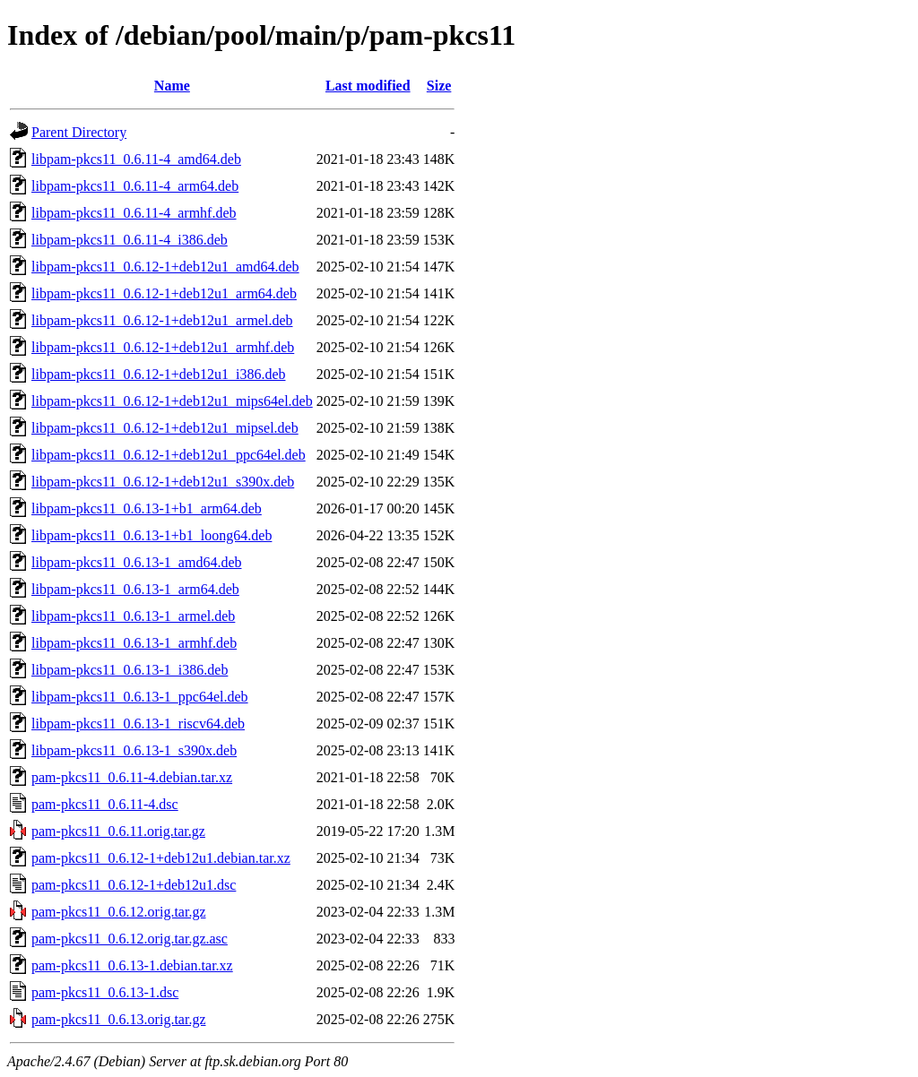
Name (172, 85)
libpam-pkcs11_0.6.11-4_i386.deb (129, 239)
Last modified (368, 85)
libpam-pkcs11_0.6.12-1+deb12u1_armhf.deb (162, 347)
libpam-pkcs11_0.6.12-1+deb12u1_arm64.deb (164, 293)
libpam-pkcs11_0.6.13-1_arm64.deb (135, 589)
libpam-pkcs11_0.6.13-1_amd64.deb (136, 562)
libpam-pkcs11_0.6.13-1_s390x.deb (134, 750)
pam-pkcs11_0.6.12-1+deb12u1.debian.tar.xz (160, 858)
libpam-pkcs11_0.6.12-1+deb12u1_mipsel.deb (165, 427)
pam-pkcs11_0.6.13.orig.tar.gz (118, 1019)
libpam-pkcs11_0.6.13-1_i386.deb (129, 669)
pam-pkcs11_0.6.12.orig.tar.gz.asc (129, 938)
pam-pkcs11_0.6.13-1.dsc (104, 992)
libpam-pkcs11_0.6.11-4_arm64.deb (134, 186)
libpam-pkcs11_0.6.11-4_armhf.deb (134, 212)
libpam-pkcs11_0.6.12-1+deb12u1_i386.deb (158, 374)
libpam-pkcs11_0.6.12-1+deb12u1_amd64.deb (165, 266)
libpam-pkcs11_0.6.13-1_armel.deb (133, 616)
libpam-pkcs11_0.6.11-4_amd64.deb (136, 159)
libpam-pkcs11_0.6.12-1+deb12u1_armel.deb (161, 320)
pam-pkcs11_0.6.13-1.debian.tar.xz (132, 965)
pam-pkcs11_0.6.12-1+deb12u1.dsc (133, 884)
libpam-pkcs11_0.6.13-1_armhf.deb (134, 643)
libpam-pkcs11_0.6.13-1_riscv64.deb (138, 723)
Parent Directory (78, 132)
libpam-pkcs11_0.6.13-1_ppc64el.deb (139, 696)
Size (439, 85)
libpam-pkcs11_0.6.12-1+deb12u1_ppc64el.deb (168, 454)
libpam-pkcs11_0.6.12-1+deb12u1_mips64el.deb (172, 401)
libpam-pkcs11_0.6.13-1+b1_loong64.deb (151, 535)
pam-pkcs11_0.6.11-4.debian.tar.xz (131, 777)
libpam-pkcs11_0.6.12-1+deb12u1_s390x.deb (162, 481)
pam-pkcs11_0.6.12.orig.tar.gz (118, 911)
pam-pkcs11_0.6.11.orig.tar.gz (118, 831)
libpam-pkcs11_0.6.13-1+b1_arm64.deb (146, 508)
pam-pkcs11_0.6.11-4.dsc (104, 804)
